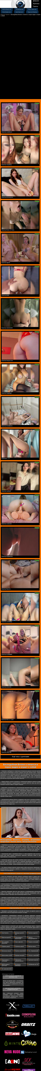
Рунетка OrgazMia (7, 393)
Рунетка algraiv (6, 262)
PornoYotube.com (6, 12)
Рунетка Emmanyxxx (7, 197)
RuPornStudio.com (6, 9)
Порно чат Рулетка (32, 12)
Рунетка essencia (6, 687)
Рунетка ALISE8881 (7, 654)
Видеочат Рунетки (5, 14)
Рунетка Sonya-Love (7, 360)
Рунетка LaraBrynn (7, 132)
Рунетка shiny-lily (6, 752)
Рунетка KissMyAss (7, 425)
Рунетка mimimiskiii (7, 328)
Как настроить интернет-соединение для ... (13, 989)
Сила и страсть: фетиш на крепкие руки (13, 976)
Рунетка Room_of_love (8, 230)
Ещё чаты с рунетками (20, 756)
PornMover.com (19, 9)
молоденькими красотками (7, 878)
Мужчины (36, 3)
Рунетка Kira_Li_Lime (8, 719)
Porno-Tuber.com (32, 9)
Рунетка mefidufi (6, 491)
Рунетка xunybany (7, 164)
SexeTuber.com (19, 12)
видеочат (37, 887)
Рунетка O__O (5, 458)
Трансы (35, 6)
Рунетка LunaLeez (7, 523)
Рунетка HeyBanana (7, 556)
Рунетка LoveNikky (7, 621)
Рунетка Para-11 (6, 589)
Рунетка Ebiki (5, 295)
